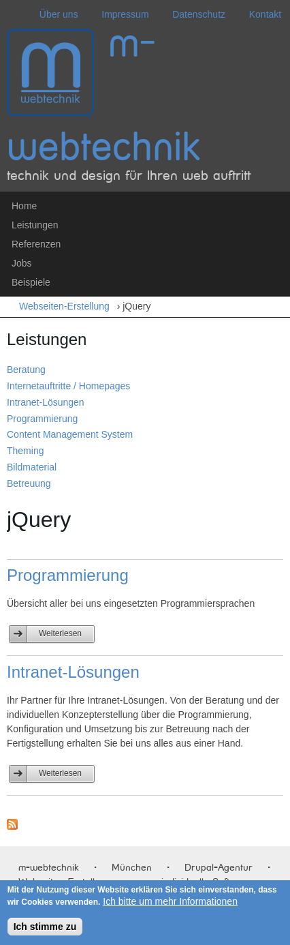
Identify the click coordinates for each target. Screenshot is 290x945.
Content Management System (70, 434)
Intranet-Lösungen (45, 402)
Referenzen (36, 244)
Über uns (58, 14)
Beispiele (31, 282)
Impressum (124, 14)
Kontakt (265, 14)
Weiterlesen (67, 632)
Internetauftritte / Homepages (68, 385)
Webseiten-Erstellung (68, 306)
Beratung (26, 369)
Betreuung (29, 483)
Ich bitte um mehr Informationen (170, 901)
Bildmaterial (32, 467)
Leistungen (35, 225)
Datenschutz (198, 14)
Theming (25, 450)
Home (24, 205)
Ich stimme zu (45, 926)
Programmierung (42, 418)
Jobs (22, 263)
